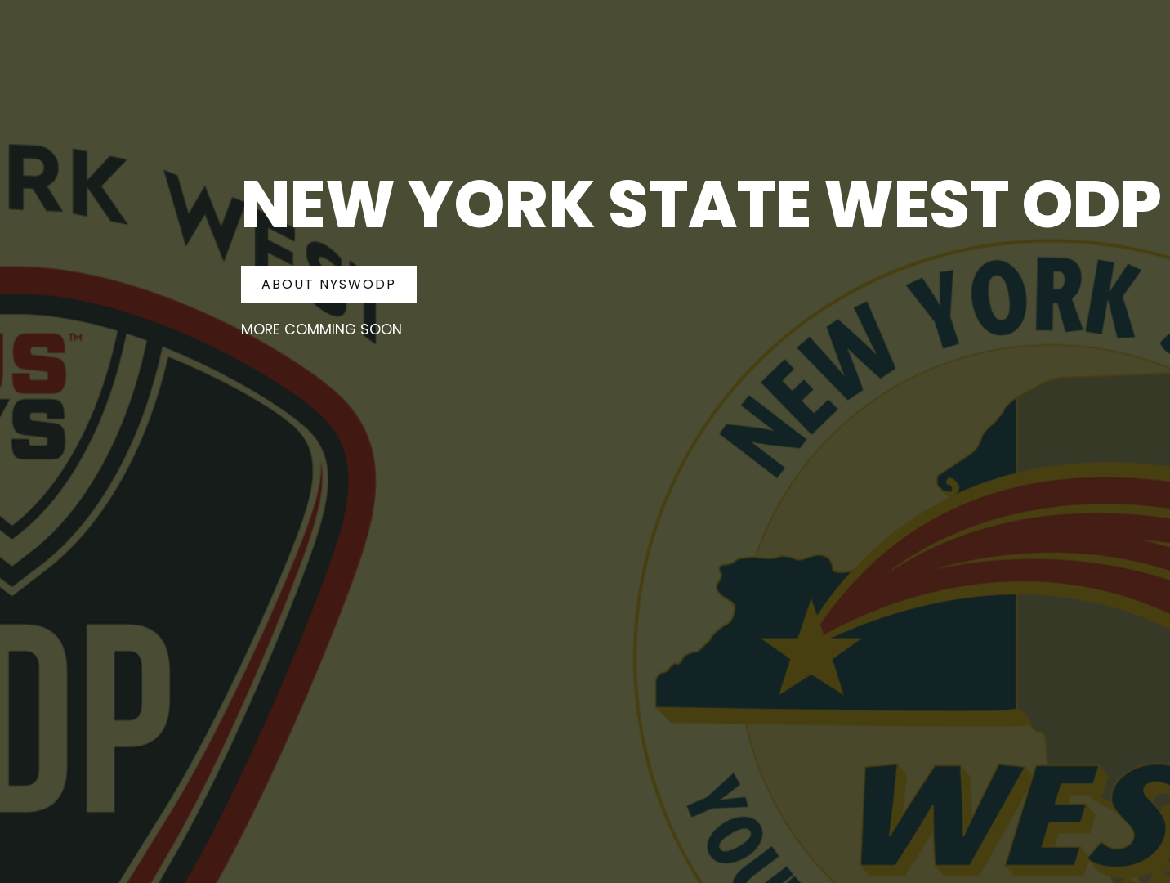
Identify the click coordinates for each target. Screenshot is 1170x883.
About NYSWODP (328, 284)
